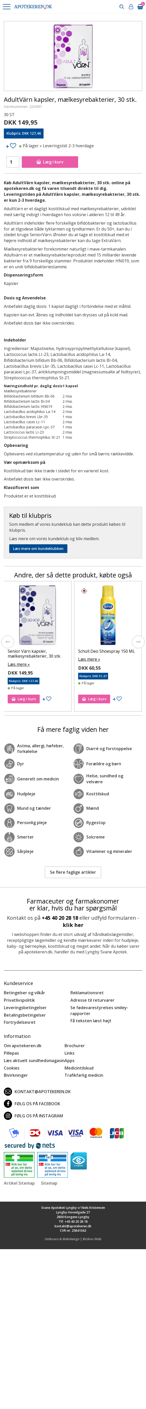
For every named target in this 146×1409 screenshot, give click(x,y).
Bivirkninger (16, 1075)
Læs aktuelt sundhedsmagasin (34, 1060)
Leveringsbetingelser (25, 1007)
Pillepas (11, 1053)
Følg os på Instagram (33, 1116)
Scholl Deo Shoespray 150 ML (106, 651)
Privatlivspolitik (19, 1000)
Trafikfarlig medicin (84, 1075)
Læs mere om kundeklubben (38, 548)
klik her (73, 925)
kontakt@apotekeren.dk (37, 1092)
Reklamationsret (87, 993)
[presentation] (7, 642)
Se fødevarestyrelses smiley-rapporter (99, 1010)
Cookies (11, 1068)
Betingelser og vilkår (24, 993)
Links (70, 1053)
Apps (70, 1060)
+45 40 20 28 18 (60, 917)
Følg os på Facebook (32, 1104)
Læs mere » (19, 664)
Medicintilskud (79, 1068)
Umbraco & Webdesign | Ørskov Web (73, 1239)
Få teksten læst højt (90, 1021)
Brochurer (75, 1045)
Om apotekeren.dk (22, 1045)
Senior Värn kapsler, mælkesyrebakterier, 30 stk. (34, 653)
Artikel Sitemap (19, 1183)
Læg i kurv (50, 162)
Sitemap (49, 1183)
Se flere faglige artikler (73, 872)
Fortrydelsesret (20, 1022)
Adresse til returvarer (92, 1000)
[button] (6, 6)
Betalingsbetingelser (25, 1015)
